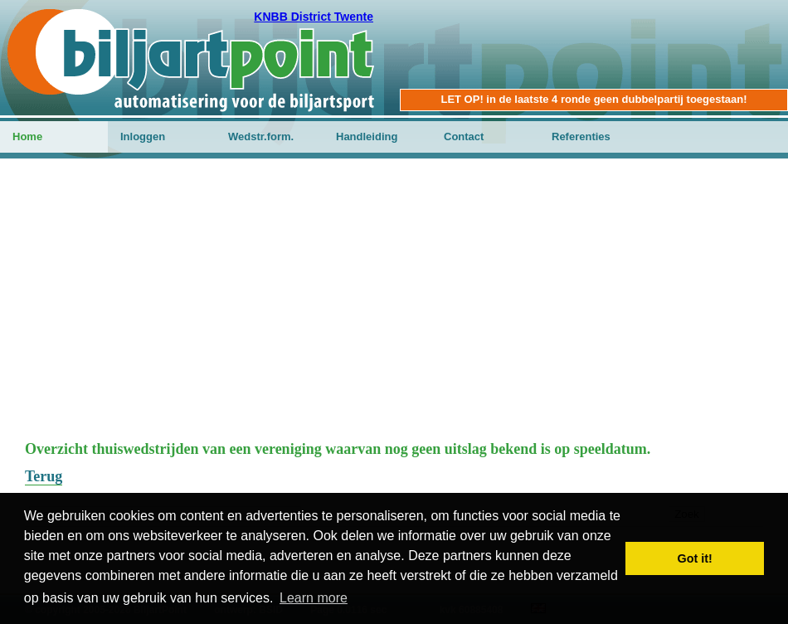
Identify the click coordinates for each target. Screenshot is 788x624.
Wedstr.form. (261, 136)
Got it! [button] (695, 558)
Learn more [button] (314, 598)
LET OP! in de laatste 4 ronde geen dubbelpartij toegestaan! (593, 99)
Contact (464, 136)
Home (27, 136)
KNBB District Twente (313, 16)
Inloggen (142, 136)
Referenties (581, 136)
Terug (43, 476)
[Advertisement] (394, 308)
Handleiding (366, 136)
